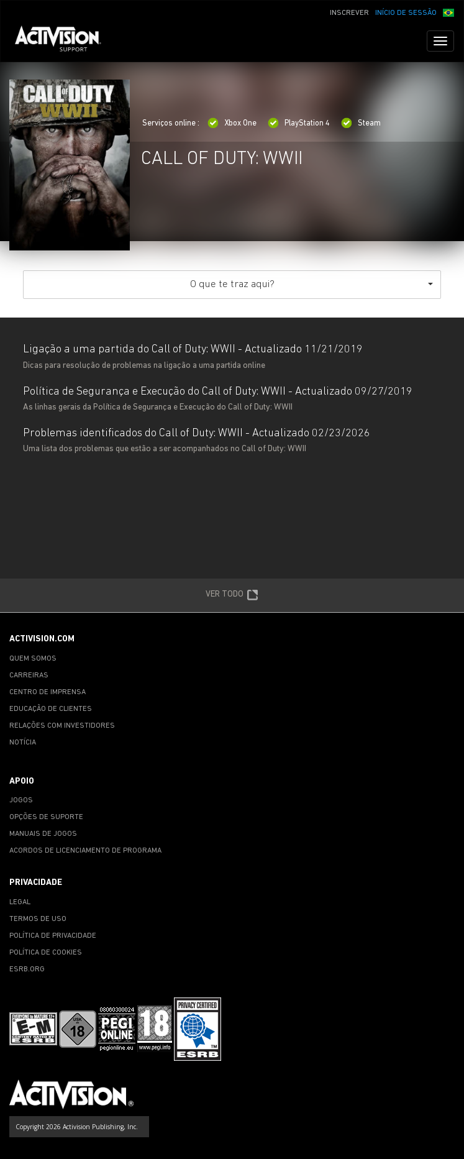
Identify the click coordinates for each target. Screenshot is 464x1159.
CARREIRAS (28, 675)
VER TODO (232, 595)
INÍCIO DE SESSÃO (406, 13)
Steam (361, 123)
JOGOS (21, 800)
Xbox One (232, 123)
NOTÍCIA (22, 742)
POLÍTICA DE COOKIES (45, 952)
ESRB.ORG (27, 969)
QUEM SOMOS (33, 658)
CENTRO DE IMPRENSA (47, 692)
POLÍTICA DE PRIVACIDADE (52, 936)
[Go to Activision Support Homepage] (64, 41)
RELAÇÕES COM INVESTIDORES (62, 726)
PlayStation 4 (299, 123)
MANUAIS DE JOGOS (43, 834)
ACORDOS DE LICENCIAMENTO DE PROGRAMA (85, 850)
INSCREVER (349, 13)
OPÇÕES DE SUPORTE (46, 817)
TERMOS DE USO (37, 919)
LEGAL (19, 902)
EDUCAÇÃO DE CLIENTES (50, 709)
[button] (448, 12)
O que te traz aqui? (311, 284)
